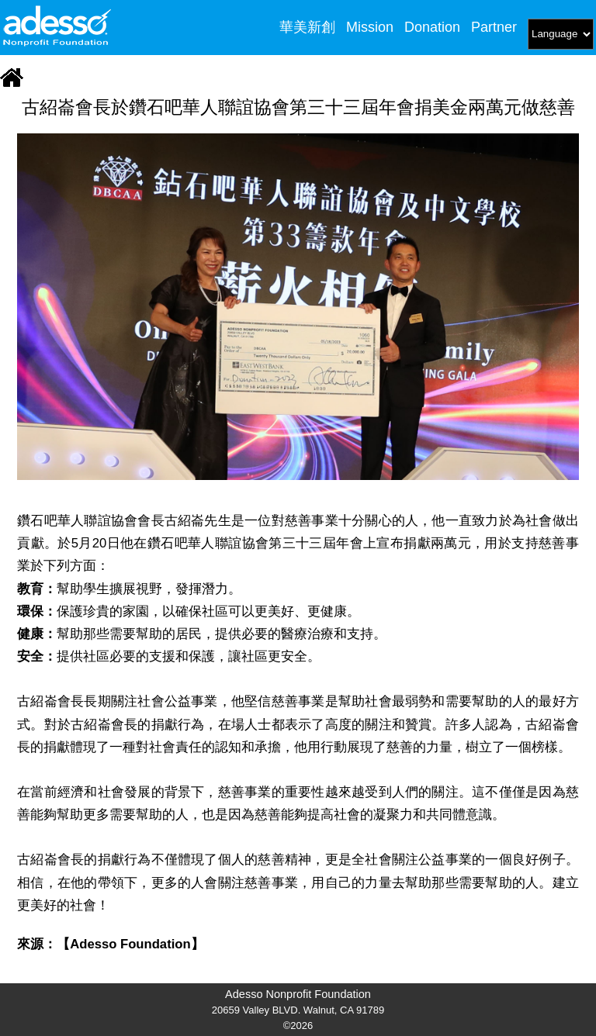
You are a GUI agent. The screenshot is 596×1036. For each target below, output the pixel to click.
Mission (369, 27)
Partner (494, 27)
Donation (432, 27)
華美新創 (307, 27)
